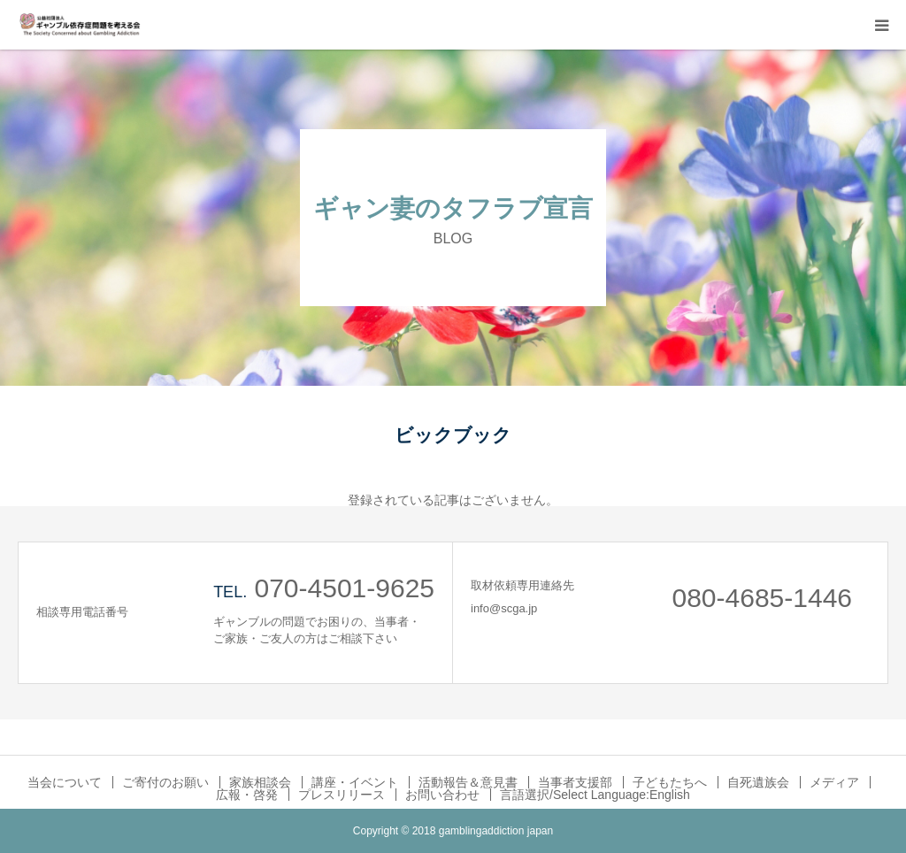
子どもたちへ (670, 782)
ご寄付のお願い (165, 782)
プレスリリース (341, 794)
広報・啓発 (247, 794)
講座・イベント (354, 782)
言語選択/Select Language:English (595, 794)
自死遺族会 (758, 782)
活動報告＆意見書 (468, 782)
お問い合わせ (442, 794)
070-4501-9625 (344, 588)
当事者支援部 (575, 782)
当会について (64, 782)
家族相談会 (260, 782)
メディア (834, 782)
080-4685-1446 (762, 597)
